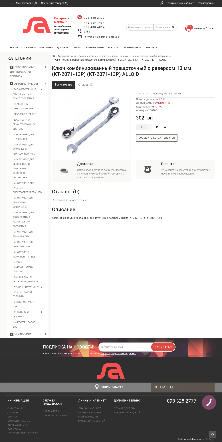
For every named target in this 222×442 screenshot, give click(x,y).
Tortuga (210, 439)
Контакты (151, 47)
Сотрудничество (18, 420)
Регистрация (206, 3)
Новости (113, 47)
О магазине (46, 47)
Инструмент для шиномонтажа (23, 244)
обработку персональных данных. (118, 353)
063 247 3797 (13, 26)
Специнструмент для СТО (24, 304)
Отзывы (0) (86, 84)
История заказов (90, 412)
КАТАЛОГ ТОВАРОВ (23, 47)
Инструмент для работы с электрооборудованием (26, 188)
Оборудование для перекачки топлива (22, 72)
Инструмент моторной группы (24, 254)
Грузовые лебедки (24, 114)
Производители (132, 47)
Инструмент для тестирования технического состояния (23, 219)
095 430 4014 (14, 36)
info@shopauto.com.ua (102, 36)
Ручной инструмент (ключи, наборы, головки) (26, 292)
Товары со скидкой (127, 412)
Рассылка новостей (91, 420)
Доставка (62, 47)
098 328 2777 (13, 15)
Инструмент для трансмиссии (23, 234)
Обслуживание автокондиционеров (25, 279)
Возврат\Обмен (95, 47)
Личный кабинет (89, 408)
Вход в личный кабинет (180, 3)
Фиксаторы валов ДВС (24, 324)
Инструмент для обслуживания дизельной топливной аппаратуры (23, 168)
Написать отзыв (173, 93)
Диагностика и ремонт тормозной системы (24, 124)
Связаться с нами (55, 415)
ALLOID (160, 99)
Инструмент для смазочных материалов (23, 202)
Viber (88, 31)
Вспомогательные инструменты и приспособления (24, 94)
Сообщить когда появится (157, 138)
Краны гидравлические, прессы (23, 267)
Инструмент (20, 334)
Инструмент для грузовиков (23, 136)
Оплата (77, 47)
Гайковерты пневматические (23, 106)
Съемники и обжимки (21, 314)
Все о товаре (63, 84)
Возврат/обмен (17, 425)
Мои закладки (88, 416)
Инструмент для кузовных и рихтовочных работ (25, 149)
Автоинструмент (24, 83)
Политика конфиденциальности (22, 431)
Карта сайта (51, 411)
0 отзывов (156, 93)
